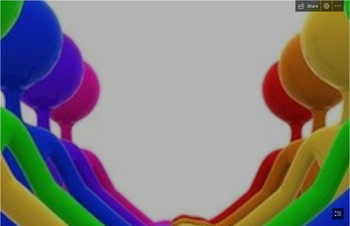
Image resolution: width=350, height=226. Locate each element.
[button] (308, 6)
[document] (175, 113)
